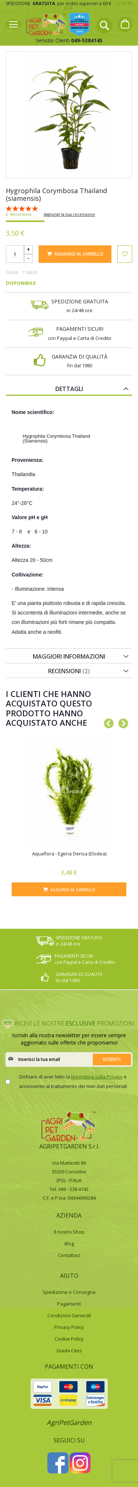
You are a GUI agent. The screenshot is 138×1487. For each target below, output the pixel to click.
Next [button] (121, 722)
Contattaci (69, 1255)
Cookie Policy (69, 1338)
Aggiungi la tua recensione (69, 214)
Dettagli (69, 389)
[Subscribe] (112, 1059)
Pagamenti (69, 1303)
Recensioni (69, 671)
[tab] (69, 388)
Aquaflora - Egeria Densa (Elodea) (69, 853)
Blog (69, 1243)
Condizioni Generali (69, 1315)
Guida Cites (69, 1350)
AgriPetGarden (69, 1422)
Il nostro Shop (69, 1232)
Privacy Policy (69, 1327)
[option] (69, 814)
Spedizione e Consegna (69, 1292)
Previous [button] (106, 722)
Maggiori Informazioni (69, 656)
